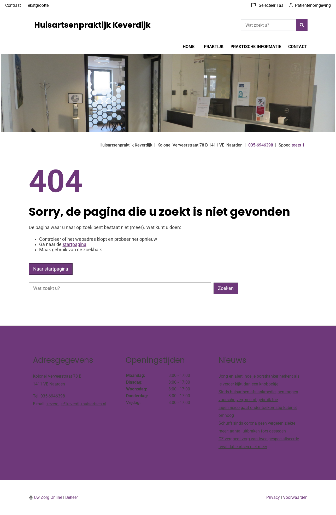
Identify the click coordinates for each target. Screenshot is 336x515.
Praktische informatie (256, 46)
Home (188, 46)
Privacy (273, 497)
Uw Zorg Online (48, 497)
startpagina (74, 244)
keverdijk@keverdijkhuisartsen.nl (76, 403)
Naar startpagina (50, 269)
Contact (297, 46)
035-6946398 (52, 396)
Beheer (71, 497)
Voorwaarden (295, 497)
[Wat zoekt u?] (268, 25)
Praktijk (213, 46)
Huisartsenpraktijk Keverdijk (92, 25)
